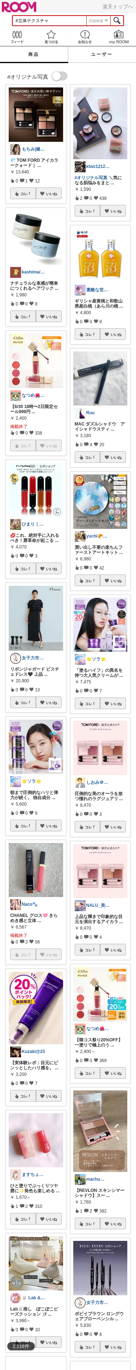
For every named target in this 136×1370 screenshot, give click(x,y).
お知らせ (85, 37)
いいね (51, 194)
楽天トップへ (118, 6)
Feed (17, 37)
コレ (25, 194)
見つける (51, 37)
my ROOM (119, 37)
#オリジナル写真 (91, 177)
